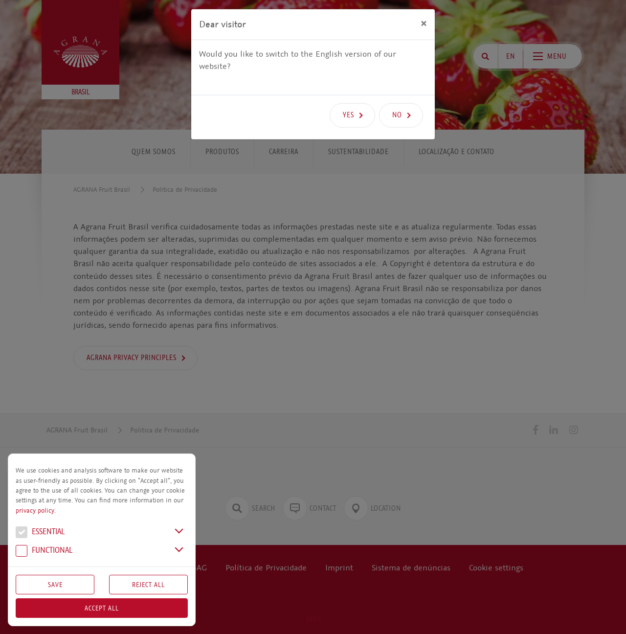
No (397, 98)
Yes (348, 98)
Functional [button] (44, 551)
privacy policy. (36, 511)
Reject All (148, 584)
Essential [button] (40, 532)
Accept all (102, 608)
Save (55, 584)
